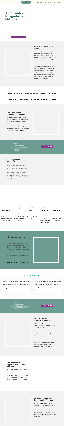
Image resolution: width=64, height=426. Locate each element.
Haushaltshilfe (44, 99)
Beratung (32, 210)
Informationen (47, 2)
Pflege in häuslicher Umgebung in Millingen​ (42, 319)
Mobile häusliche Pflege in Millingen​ (43, 47)
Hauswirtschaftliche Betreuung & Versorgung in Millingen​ (16, 364)
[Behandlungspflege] (18, 100)
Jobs (54, 2)
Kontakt (59, 2)
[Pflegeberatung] (7, 100)
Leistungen (39, 2)
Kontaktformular (9, 178)
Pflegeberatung (12, 99)
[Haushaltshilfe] (39, 100)
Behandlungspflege (24, 99)
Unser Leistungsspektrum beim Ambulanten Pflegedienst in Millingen (32, 93)
